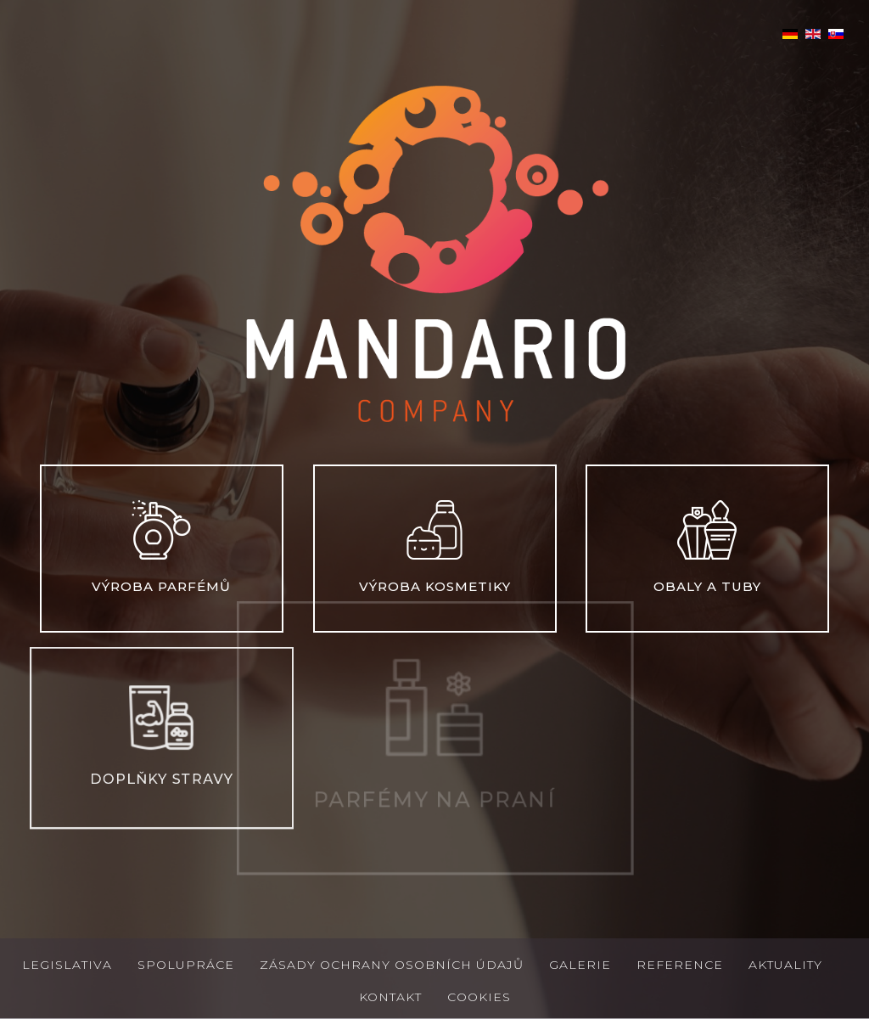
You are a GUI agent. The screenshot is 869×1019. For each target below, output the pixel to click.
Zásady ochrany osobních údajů (392, 964)
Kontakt (390, 997)
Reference (679, 964)
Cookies (479, 997)
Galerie (580, 964)
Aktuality (785, 964)
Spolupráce (185, 964)
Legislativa (67, 964)
